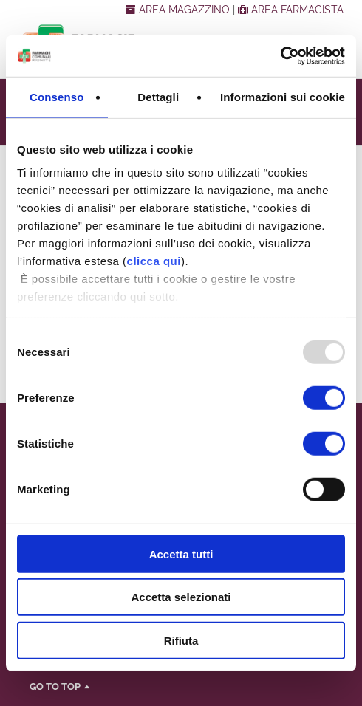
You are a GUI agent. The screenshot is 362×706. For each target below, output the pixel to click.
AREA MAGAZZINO (179, 10)
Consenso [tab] (56, 96)
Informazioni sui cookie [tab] (282, 96)
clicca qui (154, 261)
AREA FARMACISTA (291, 10)
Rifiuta (181, 640)
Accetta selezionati (180, 597)
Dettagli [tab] (158, 96)
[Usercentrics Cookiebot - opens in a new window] (280, 56)
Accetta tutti (181, 553)
